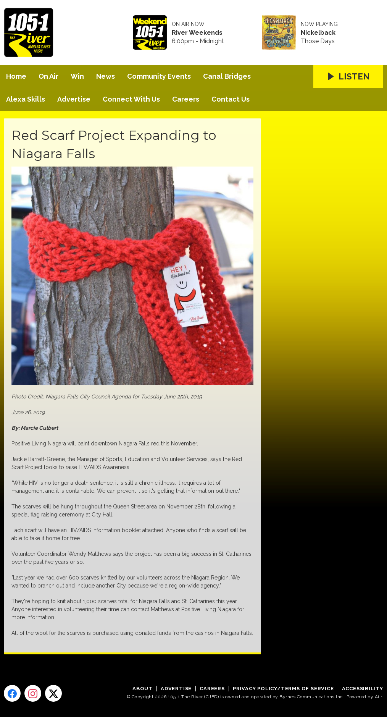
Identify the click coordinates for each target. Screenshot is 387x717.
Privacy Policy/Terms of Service (283, 688)
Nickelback (318, 32)
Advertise (73, 99)
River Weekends (197, 32)
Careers (185, 99)
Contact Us (230, 99)
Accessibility (362, 688)
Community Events (159, 76)
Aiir (378, 696)
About (142, 688)
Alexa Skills (25, 99)
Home (16, 76)
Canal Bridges (227, 76)
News (105, 76)
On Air (48, 76)
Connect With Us (131, 99)
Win (77, 76)
